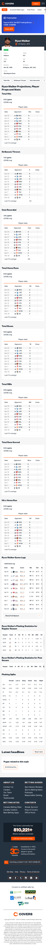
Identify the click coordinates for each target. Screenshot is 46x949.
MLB (4, 10)
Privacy (22, 872)
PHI (16, 601)
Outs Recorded (35, 80)
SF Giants (21, 44)
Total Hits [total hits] (6, 93)
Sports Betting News (33, 790)
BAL (16, 596)
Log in (36, 4)
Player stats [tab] (23, 107)
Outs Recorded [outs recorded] (9, 209)
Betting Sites (11, 802)
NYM (16, 605)
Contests (30, 802)
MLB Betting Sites (10, 767)
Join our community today (23, 839)
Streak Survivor (31, 807)
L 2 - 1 (22, 592)
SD (16, 609)
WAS (16, 584)
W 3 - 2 (22, 609)
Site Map (10, 872)
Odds (39, 10)
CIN (16, 588)
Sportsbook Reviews (33, 787)
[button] (23, 616)
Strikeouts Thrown (20, 80)
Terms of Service (33, 872)
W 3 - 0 (22, 576)
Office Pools (30, 812)
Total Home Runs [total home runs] (10, 267)
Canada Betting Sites (12, 807)
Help (16, 872)
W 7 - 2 (22, 605)
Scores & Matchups (17, 10)
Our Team (7, 792)
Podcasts (29, 792)
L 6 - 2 (22, 596)
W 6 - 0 (22, 600)
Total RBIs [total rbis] (7, 384)
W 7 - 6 (22, 584)
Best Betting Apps (11, 812)
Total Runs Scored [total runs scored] (11, 442)
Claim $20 (9, 29)
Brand (5, 795)
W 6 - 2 (22, 571)
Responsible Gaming (33, 795)
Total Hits (6, 80)
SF (10, 639)
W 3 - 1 (22, 580)
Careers (6, 790)
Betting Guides (34, 782)
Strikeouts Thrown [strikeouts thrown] (11, 151)
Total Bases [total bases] (7, 326)
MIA (16, 572)
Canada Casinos (10, 810)
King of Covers (31, 810)
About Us (8, 782)
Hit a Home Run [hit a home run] (9, 500)
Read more (39, 752)
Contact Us (8, 787)
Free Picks (31, 10)
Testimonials (8, 798)
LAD (16, 576)
